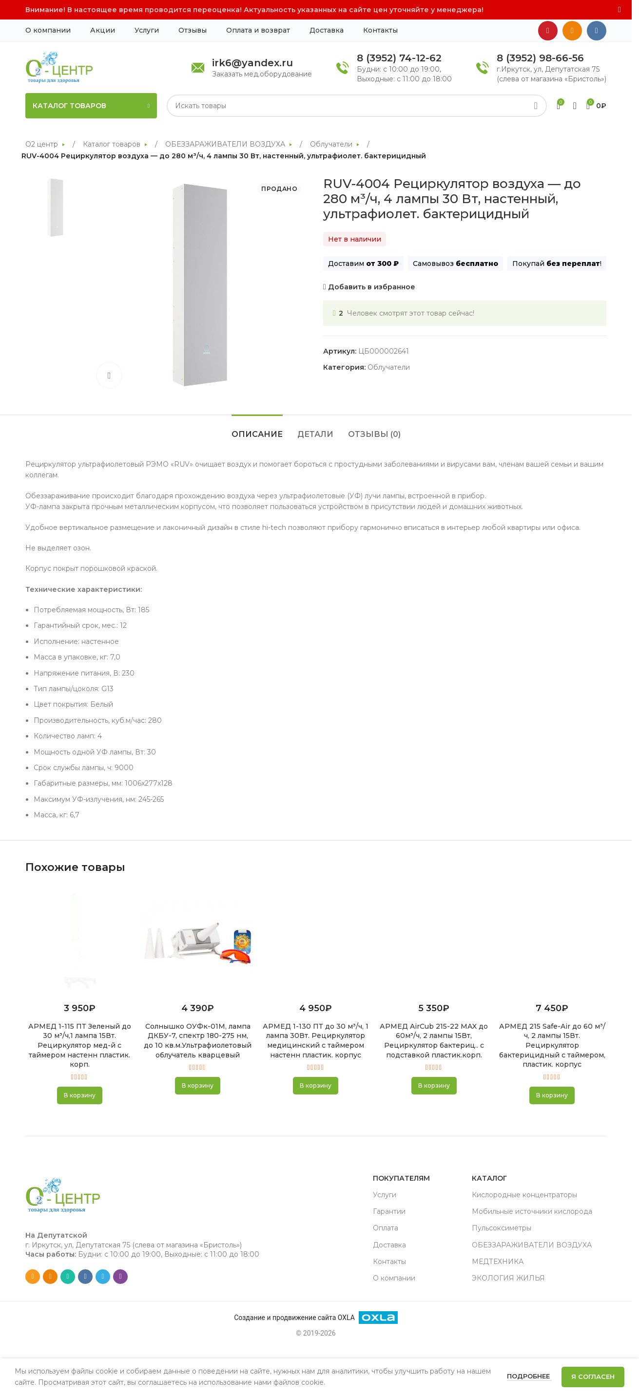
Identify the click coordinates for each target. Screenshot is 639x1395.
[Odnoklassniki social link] (572, 30)
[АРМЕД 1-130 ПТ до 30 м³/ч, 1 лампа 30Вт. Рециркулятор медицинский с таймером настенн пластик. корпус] (316, 941)
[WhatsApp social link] (67, 1276)
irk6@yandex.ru (252, 63)
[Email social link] (32, 1276)
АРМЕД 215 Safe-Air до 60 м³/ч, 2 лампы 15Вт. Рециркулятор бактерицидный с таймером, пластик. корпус (552, 1045)
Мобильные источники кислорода (532, 1211)
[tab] (257, 429)
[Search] (357, 105)
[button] (79, 1095)
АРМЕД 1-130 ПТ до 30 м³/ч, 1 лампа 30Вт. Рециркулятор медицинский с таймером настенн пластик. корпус (315, 1040)
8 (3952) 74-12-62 (399, 58)
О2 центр (42, 144)
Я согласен (593, 1376)
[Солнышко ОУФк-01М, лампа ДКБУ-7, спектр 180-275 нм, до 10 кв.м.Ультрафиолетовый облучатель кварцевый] (197, 941)
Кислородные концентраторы (524, 1194)
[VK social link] (596, 30)
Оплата (385, 1228)
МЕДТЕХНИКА (497, 1261)
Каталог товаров (112, 144)
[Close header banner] (619, 9)
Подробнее (529, 1376)
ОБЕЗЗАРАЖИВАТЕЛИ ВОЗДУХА (226, 144)
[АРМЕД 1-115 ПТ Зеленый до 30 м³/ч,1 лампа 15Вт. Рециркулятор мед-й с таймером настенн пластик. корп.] (79, 941)
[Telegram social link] (103, 1276)
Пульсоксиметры (501, 1228)
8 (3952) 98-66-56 (540, 58)
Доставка (389, 1245)
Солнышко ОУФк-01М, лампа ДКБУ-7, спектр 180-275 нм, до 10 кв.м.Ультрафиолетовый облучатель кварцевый (198, 1040)
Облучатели (332, 144)
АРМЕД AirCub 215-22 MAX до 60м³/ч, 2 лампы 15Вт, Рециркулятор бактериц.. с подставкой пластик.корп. (434, 1040)
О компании (394, 1278)
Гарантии (389, 1211)
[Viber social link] (120, 1276)
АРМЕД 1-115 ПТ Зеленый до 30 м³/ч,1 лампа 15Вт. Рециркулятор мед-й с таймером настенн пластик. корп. (79, 1045)
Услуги (384, 1194)
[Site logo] (59, 66)
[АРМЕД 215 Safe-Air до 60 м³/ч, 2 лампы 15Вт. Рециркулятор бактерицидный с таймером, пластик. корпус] (552, 941)
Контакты (389, 1261)
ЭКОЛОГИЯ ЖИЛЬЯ (508, 1278)
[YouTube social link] (548, 30)
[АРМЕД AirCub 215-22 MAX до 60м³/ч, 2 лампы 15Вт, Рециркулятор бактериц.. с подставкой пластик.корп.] (434, 941)
